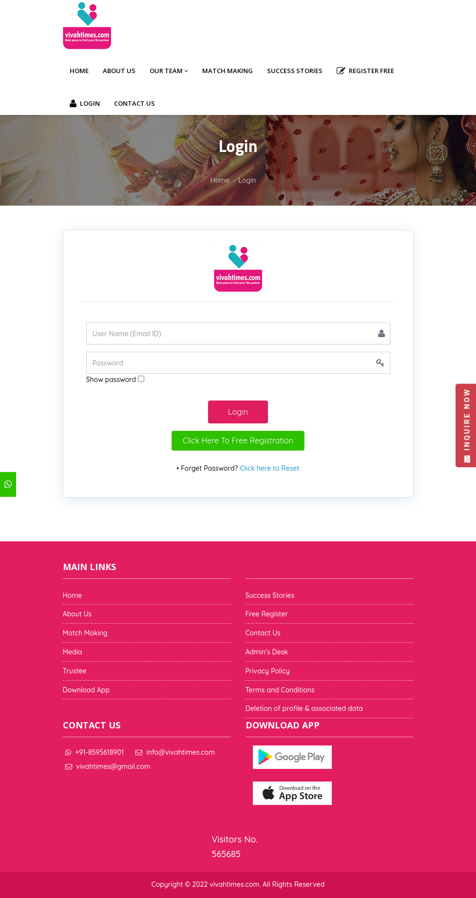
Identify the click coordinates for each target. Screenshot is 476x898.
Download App (86, 690)
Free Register (267, 614)
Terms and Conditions (280, 690)
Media (72, 652)
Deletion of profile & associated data (304, 708)
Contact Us (134, 103)
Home (79, 70)
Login (85, 104)
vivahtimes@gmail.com (113, 766)
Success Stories (295, 70)
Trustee (75, 671)
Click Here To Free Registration (238, 440)
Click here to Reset (269, 468)
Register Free (365, 71)
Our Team (169, 70)
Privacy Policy (268, 671)
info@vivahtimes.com (181, 752)
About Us (119, 70)
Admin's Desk (267, 652)
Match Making (227, 70)
